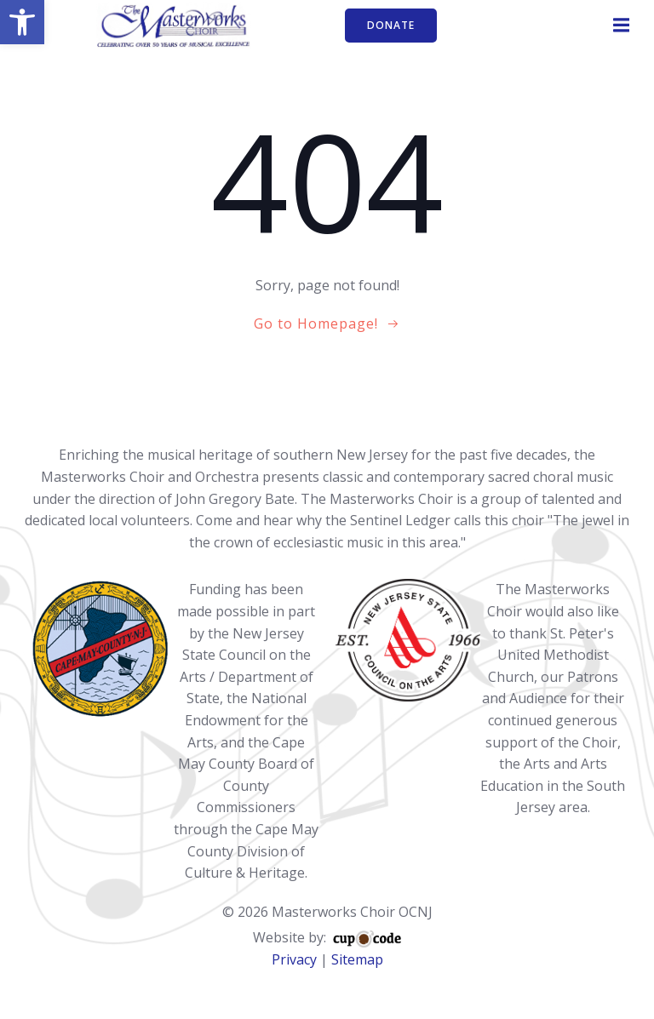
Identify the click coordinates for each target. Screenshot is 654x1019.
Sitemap (357, 959)
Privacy (294, 959)
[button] (22, 22)
